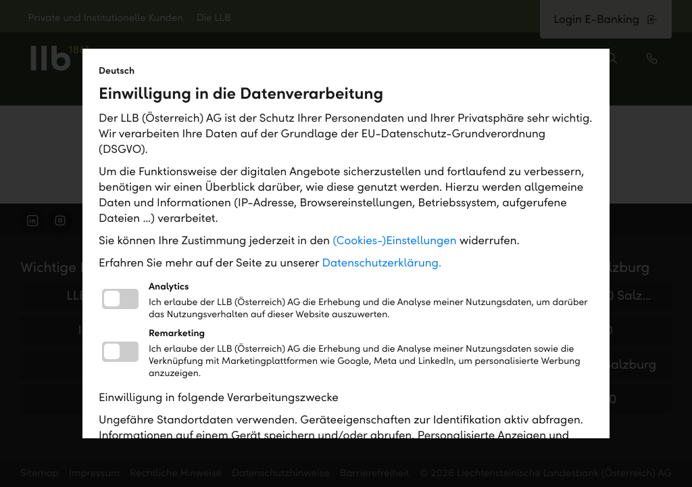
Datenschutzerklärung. (382, 263)
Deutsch (116, 70)
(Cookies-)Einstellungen (394, 240)
